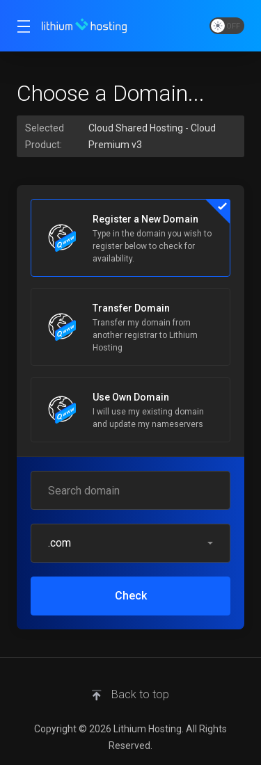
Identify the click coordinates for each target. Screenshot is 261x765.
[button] (130, 543)
